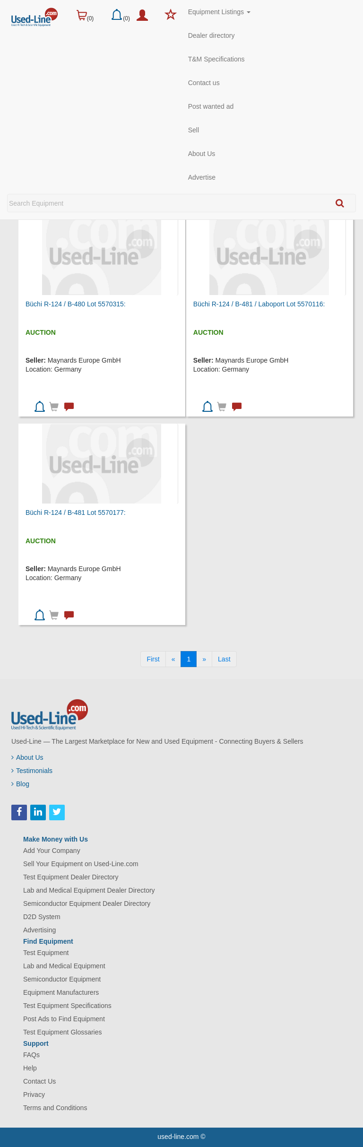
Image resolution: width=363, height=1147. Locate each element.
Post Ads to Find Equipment (64, 1019)
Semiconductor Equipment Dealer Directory (86, 903)
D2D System (41, 917)
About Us (202, 153)
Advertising (39, 930)
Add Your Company (51, 850)
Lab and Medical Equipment (64, 966)
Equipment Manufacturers (61, 992)
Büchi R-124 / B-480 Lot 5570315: (76, 304)
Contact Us (39, 1081)
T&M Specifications (216, 59)
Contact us (204, 83)
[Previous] (173, 659)
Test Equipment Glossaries (62, 1032)
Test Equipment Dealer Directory (71, 877)
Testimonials (31, 770)
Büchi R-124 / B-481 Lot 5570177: (76, 512)
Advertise (202, 177)
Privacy (34, 1094)
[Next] (204, 659)
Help (30, 1068)
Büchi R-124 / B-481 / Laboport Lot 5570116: (259, 304)
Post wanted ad (211, 106)
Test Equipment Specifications (67, 1005)
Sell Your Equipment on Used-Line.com (80, 864)
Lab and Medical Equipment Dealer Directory (89, 890)
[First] (152, 659)
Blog (20, 784)
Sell (193, 130)
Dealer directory (211, 35)
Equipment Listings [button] (219, 12)
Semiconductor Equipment (62, 979)
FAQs (31, 1055)
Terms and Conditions (55, 1108)
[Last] (224, 659)
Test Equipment (46, 952)
